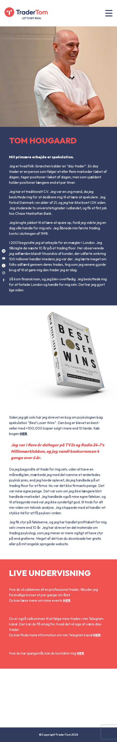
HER (23, 433)
